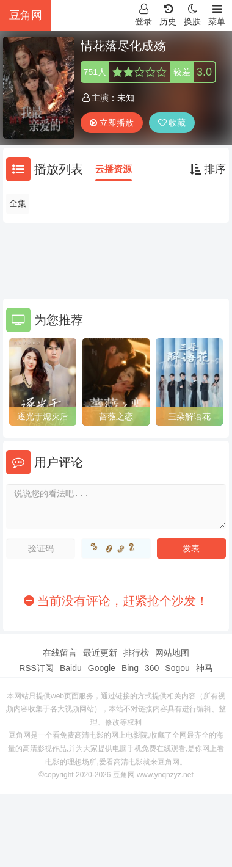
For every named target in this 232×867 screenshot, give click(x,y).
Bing (130, 668)
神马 (204, 668)
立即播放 (112, 123)
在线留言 (60, 653)
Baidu (71, 668)
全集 (17, 203)
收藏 (172, 123)
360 (152, 668)
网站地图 (172, 653)
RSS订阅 (36, 668)
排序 (208, 169)
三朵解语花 (189, 416)
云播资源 (113, 169)
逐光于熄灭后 (42, 416)
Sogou (177, 668)
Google (101, 668)
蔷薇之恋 (116, 416)
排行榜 (136, 653)
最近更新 (100, 653)
